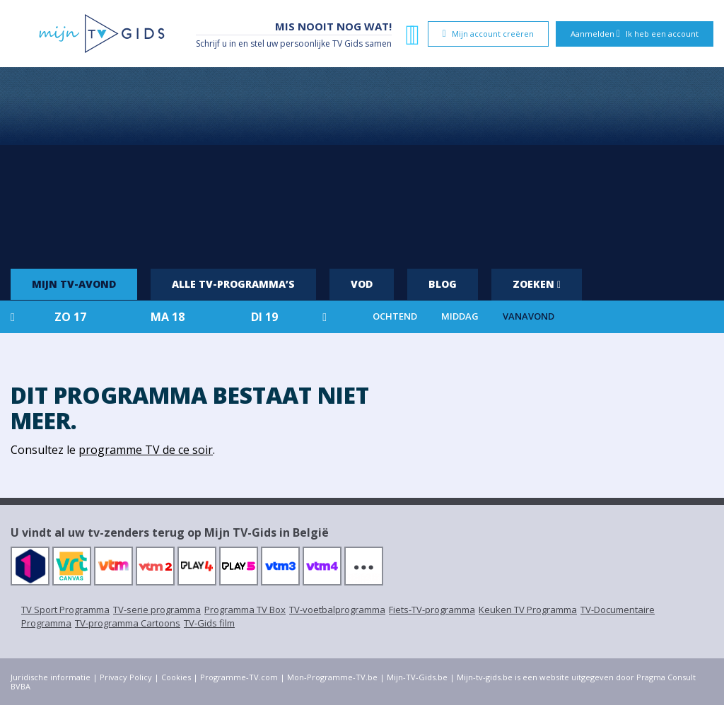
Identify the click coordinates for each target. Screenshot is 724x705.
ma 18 (168, 317)
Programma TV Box (245, 609)
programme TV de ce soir (145, 450)
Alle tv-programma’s (233, 284)
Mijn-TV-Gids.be (417, 677)
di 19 (264, 317)
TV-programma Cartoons (127, 623)
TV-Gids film (209, 623)
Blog (442, 284)
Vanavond (528, 316)
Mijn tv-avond (74, 284)
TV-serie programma (157, 609)
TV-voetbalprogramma (337, 609)
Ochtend (395, 316)
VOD (362, 284)
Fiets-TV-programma (432, 609)
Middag (460, 316)
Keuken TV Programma (528, 609)
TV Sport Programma (65, 609)
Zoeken (537, 284)
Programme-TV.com (239, 677)
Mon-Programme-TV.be (332, 677)
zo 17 (70, 317)
